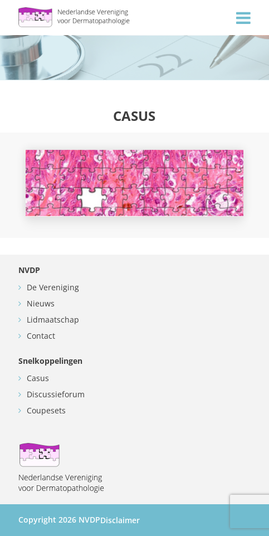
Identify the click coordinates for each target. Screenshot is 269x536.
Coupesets (46, 410)
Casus (38, 378)
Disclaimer (120, 520)
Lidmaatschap (53, 319)
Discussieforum (56, 394)
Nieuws (41, 303)
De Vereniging (53, 287)
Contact (41, 335)
